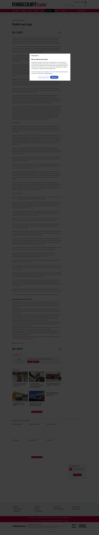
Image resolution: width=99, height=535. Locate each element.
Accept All (54, 77)
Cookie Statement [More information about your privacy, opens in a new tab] (48, 73)
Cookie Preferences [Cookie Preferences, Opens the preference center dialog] (43, 77)
